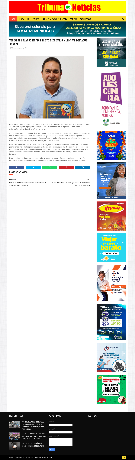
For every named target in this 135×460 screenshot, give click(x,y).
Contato (73, 19)
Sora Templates (19, 457)
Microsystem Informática (41, 457)
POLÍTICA (36, 19)
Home (13, 19)
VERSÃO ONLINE (23, 19)
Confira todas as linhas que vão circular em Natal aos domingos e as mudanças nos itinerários (33, 425)
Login (50, 457)
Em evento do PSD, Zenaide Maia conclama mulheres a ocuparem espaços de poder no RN (34, 436)
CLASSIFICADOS (85, 19)
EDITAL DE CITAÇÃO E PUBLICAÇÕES (55, 19)
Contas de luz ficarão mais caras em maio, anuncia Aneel (33, 444)
